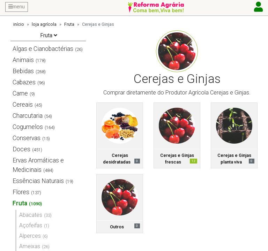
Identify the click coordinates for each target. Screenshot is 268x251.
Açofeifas (30, 225)
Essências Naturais (38, 180)
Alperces (30, 236)
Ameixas (29, 246)
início (18, 24)
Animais (23, 59)
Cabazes (24, 82)
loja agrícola (44, 24)
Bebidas (23, 71)
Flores (21, 192)
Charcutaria (28, 115)
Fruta (69, 24)
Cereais (23, 104)
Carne (20, 93)
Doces (21, 149)
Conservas (26, 138)
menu (16, 6)
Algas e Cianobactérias (43, 48)
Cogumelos (28, 126)
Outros (117, 226)
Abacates (30, 215)
